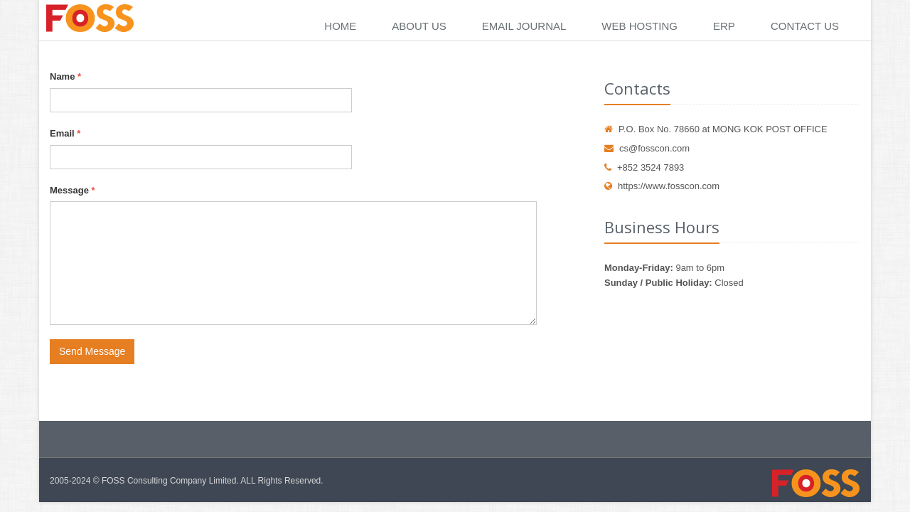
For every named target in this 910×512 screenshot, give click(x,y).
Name (65, 76)
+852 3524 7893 (644, 167)
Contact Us (805, 26)
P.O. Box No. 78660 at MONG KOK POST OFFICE (716, 129)
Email (65, 133)
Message (72, 190)
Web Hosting (639, 26)
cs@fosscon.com (647, 148)
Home (340, 26)
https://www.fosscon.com (661, 186)
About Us (419, 26)
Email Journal (524, 26)
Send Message (92, 351)
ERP (724, 26)
